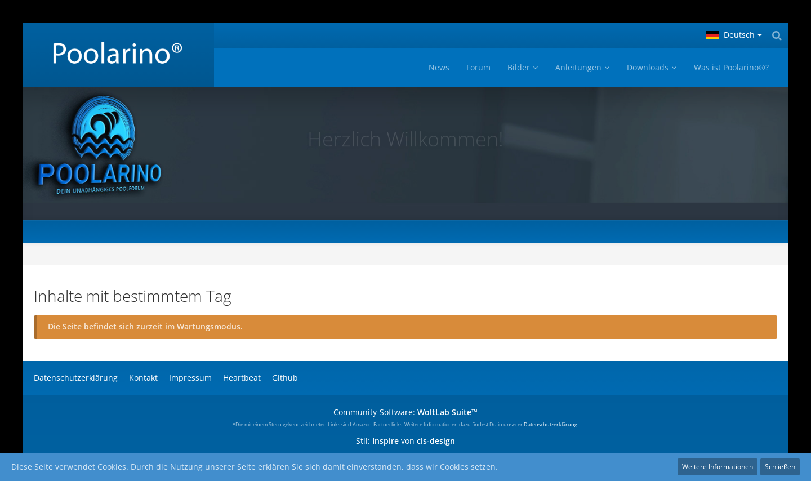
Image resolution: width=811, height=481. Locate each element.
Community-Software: (405, 412)
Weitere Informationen (717, 466)
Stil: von (405, 440)
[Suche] (776, 35)
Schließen (780, 466)
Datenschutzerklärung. (551, 424)
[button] (734, 35)
